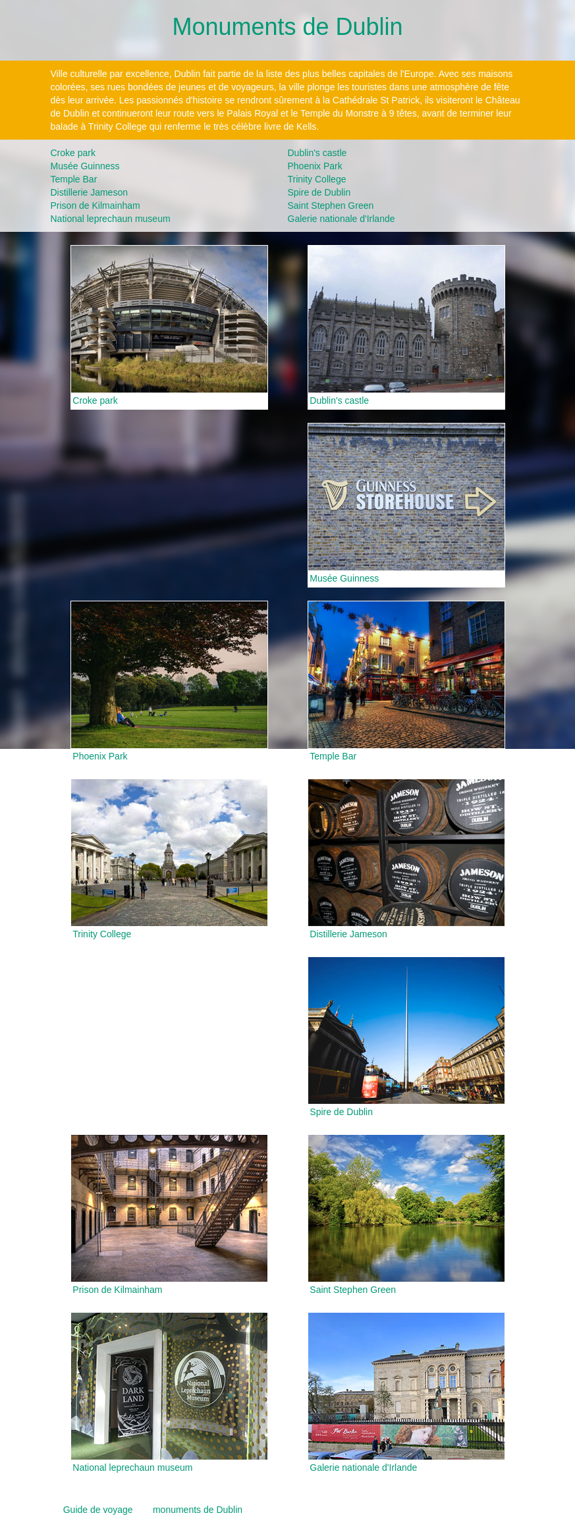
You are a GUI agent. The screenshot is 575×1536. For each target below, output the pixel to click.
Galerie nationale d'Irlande (341, 218)
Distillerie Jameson (89, 192)
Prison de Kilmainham (95, 205)
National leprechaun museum (111, 218)
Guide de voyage (98, 1509)
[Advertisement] (169, 505)
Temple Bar (74, 179)
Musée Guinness (85, 166)
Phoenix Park (315, 166)
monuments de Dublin (197, 1509)
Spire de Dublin (319, 192)
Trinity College (317, 179)
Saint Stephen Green (331, 205)
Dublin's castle (317, 153)
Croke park (73, 153)
